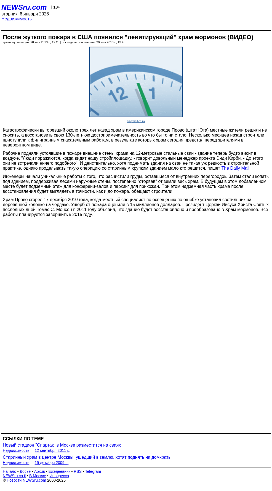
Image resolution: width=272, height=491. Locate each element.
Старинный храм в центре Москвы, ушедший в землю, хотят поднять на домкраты (87, 457)
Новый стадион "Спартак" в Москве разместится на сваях (62, 445)
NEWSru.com (24, 7)
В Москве (37, 476)
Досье (25, 471)
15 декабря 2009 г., (52, 462)
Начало (9, 471)
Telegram (93, 471)
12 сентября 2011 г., (52, 450)
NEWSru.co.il (14, 476)
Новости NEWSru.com (26, 480)
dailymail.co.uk (136, 121)
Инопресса (59, 476)
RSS (78, 471)
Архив (39, 471)
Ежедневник (59, 471)
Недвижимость (16, 19)
